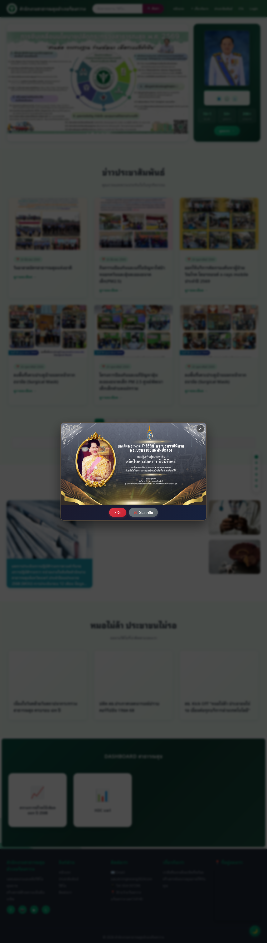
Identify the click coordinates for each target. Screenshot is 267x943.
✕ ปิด (117, 512)
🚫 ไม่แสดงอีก (143, 512)
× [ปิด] (200, 428)
